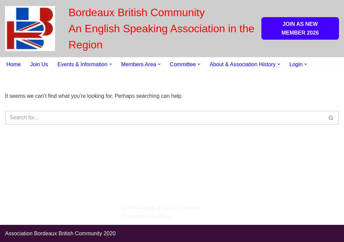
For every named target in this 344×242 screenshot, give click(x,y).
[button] (110, 64)
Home (13, 64)
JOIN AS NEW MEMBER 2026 (300, 28)
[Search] (164, 118)
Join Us (39, 64)
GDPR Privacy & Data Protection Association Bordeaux (160, 212)
